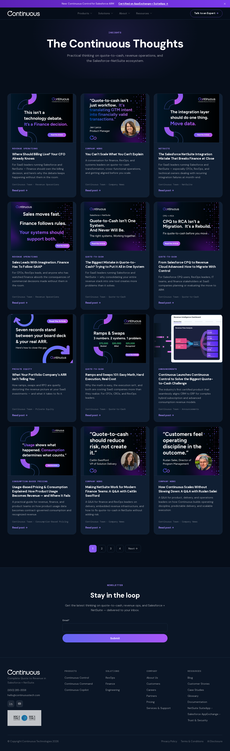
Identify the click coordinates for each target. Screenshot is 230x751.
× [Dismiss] (225, 4)
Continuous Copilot (77, 690)
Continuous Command (79, 683)
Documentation (197, 702)
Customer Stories (199, 683)
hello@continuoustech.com (24, 695)
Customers (153, 683)
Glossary (193, 696)
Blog (190, 677)
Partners (152, 696)
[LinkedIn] (11, 703)
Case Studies (196, 690)
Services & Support (159, 708)
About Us (152, 677)
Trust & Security (198, 720)
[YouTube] (19, 703)
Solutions (105, 13)
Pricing (151, 702)
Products (85, 13)
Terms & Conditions (192, 741)
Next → (133, 548)
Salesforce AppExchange (203, 714)
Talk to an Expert (204, 13)
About (124, 13)
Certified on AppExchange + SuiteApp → (143, 3)
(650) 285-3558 (17, 690)
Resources (144, 13)
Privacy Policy (169, 741)
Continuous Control (77, 677)
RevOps (110, 677)
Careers (151, 690)
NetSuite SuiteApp (199, 708)
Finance (110, 683)
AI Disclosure (214, 741)
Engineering (113, 690)
